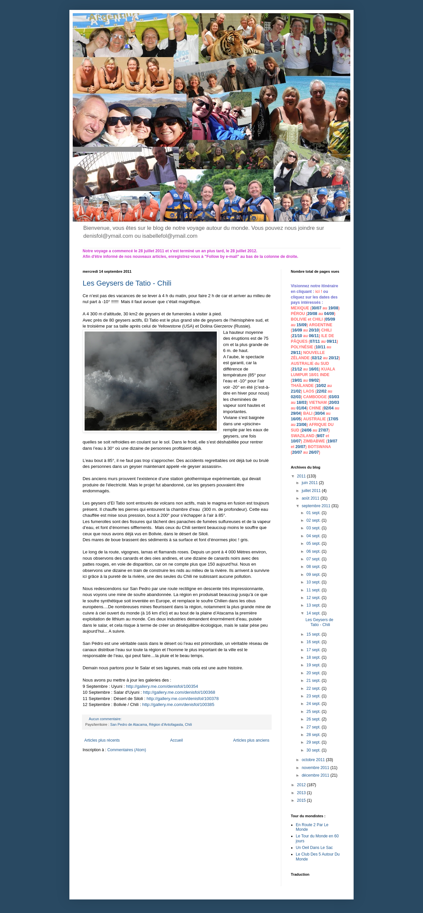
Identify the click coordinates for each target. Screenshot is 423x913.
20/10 (314, 330)
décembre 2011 (316, 775)
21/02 (296, 391)
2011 (302, 476)
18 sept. (314, 657)
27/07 (323, 430)
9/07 (321, 436)
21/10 (297, 336)
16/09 (297, 330)
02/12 (317, 358)
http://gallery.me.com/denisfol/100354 (162, 686)
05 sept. (314, 543)
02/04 (328, 408)
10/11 (321, 347)
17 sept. (314, 650)
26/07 (314, 452)
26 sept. (314, 719)
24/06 (307, 430)
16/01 (314, 369)
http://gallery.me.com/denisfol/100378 (183, 698)
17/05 (333, 419)
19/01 (297, 380)
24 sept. (314, 703)
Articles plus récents (102, 740)
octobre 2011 (314, 759)
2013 (302, 792)
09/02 (314, 380)
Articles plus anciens (251, 740)
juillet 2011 (312, 490)
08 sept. (314, 566)
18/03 (301, 402)
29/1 (294, 352)
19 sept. (314, 665)
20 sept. (314, 673)
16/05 (296, 419)
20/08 (312, 313)
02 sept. (314, 520)
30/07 (317, 308)
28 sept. (314, 734)
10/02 (321, 385)
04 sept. (314, 536)
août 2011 (311, 498)
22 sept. (314, 688)
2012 (302, 785)
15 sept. (314, 634)
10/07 (296, 441)
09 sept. (314, 574)
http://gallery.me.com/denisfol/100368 (179, 692)
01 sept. (314, 512)
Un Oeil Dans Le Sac (314, 847)
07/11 (315, 341)
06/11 (314, 336)
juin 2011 (310, 482)
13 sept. (314, 605)
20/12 (334, 358)
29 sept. (314, 742)
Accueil (176, 740)
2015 (302, 800)
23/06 (301, 424)
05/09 (330, 319)
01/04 (301, 408)
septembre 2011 (316, 506)
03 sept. (314, 528)
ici (318, 291)
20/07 (300, 446)
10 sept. (314, 582)
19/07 (332, 441)
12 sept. (314, 597)
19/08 (333, 308)
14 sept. (314, 613)
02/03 (296, 397)
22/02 (322, 391)
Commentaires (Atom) (126, 750)
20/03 (334, 402)
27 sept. (314, 727)
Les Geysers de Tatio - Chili (127, 283)
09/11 (332, 341)
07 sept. (314, 559)
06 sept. (314, 551)
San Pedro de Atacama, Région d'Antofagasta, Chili (151, 724)
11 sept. (314, 590)
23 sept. (314, 696)
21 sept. (314, 680)
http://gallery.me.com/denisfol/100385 (178, 704)
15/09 (301, 325)
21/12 (297, 369)
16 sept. (314, 642)
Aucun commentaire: (106, 719)
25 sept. (314, 711)
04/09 (329, 313)
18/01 (314, 374)
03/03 (334, 397)
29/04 (296, 413)
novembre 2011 (316, 767)
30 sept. (314, 750)
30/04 (320, 413)
